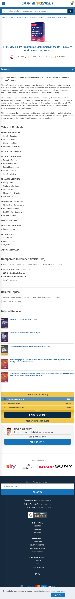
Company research (37, 545)
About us (37, 526)
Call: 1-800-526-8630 (37, 437)
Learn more (60, 591)
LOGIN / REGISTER (37, 567)
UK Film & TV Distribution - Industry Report (24, 319)
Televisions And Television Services (46, 298)
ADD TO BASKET (37, 415)
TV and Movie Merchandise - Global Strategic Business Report (30, 346)
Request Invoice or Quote (37, 421)
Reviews (37, 533)
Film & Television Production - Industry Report (25, 333)
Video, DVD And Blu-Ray (12, 301)
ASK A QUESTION (37, 442)
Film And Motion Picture (11, 298)
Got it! (58, 595)
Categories (37, 541)
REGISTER (37, 492)
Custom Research (37, 548)
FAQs (37, 564)
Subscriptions (38, 552)
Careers (37, 529)
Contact (37, 560)
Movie (26, 298)
